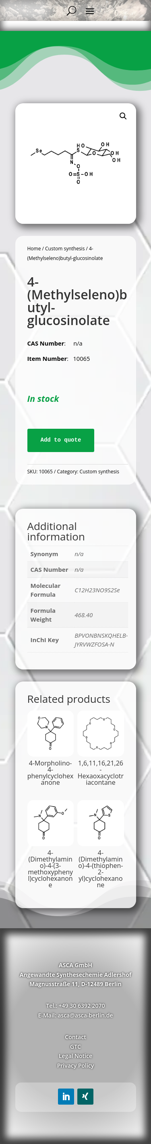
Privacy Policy (75, 1065)
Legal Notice (75, 1056)
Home (34, 248)
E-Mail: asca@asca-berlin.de (75, 1015)
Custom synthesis (65, 248)
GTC (75, 1046)
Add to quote (61, 440)
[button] (123, 116)
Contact (75, 1037)
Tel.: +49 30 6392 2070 (75, 1005)
